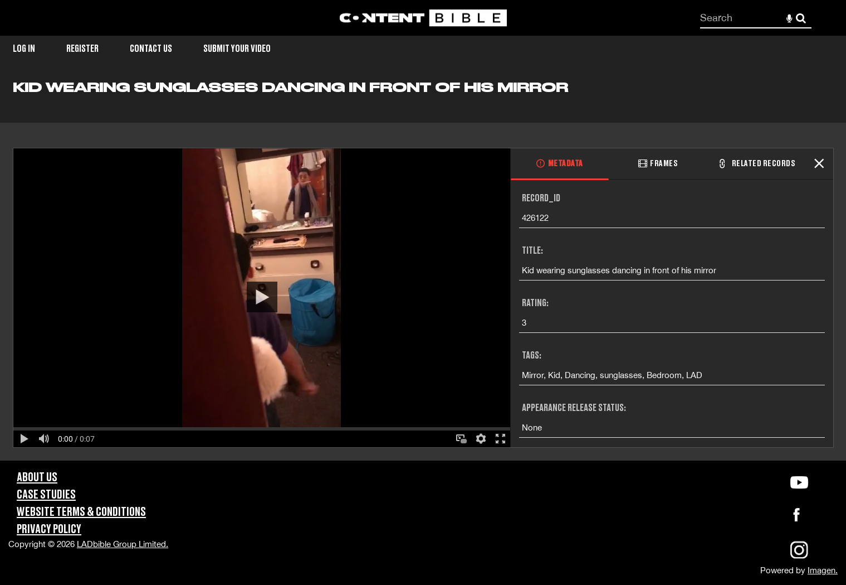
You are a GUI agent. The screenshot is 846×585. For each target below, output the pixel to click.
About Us (37, 478)
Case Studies (46, 495)
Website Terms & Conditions (81, 512)
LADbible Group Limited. (122, 544)
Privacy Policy (49, 529)
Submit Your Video (237, 49)
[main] (423, 269)
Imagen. (823, 570)
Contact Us (151, 49)
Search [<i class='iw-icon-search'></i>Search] (801, 17)
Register (82, 49)
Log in (24, 49)
